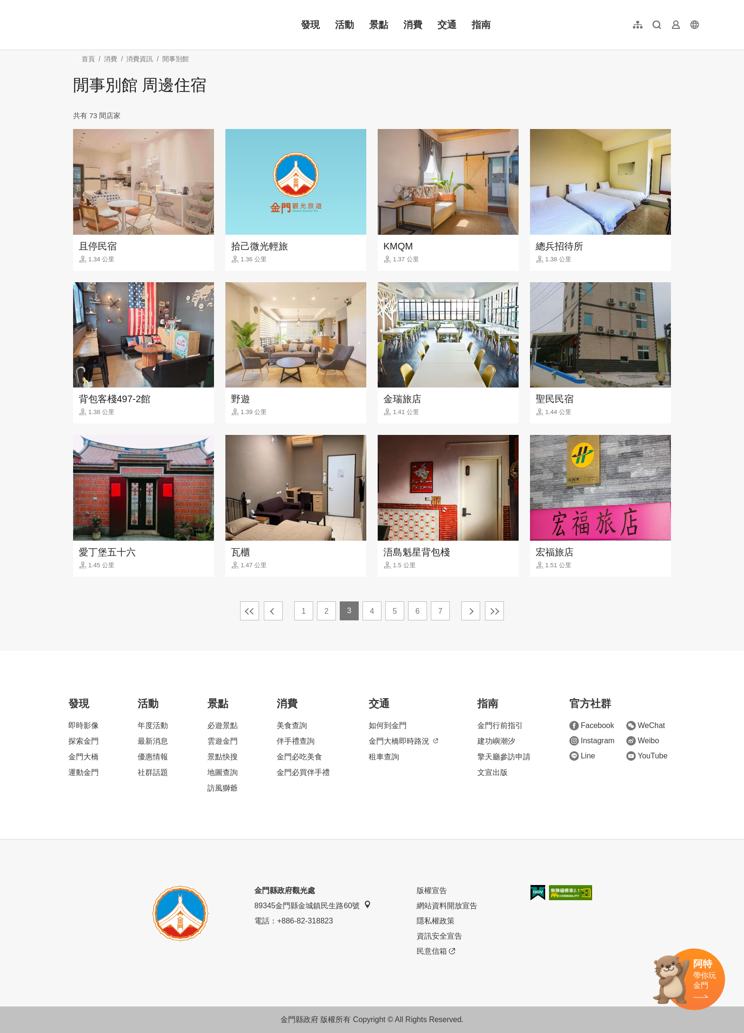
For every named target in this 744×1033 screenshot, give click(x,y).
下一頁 (470, 610)
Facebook (591, 725)
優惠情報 (153, 757)
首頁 (88, 59)
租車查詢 (384, 757)
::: (43, 5)
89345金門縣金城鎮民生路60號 (312, 905)
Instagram (591, 741)
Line (582, 756)
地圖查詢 (222, 772)
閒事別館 (175, 59)
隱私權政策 (436, 921)
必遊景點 (222, 725)
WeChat (645, 725)
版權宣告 (432, 890)
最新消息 (153, 741)
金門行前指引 (500, 725)
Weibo (642, 741)
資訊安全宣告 (439, 936)
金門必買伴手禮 (303, 772)
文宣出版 (492, 772)
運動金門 (83, 772)
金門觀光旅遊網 (101, 25)
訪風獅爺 (222, 788)
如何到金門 (388, 725)
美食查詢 (292, 725)
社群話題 (153, 772)
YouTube (647, 756)
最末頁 (494, 610)
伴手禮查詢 (296, 741)
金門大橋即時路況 (403, 741)
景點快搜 (222, 757)
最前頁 (249, 610)
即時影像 (83, 725)
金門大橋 (83, 757)
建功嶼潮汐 (496, 741)
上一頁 (273, 610)
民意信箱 (436, 951)
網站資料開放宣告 (447, 906)
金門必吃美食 (299, 757)
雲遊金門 (222, 741)
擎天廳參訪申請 (503, 757)
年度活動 (153, 725)
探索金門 (83, 741)
